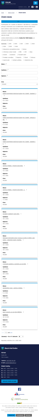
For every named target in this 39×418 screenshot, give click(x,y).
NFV (26, 52)
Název (3, 64)
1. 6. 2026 (5, 199)
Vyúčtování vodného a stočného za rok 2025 (16, 264)
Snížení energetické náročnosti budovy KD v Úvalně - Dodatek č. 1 (19, 94)
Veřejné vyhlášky (17, 60)
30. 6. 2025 (6, 219)
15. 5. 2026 (5, 175)
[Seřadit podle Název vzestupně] (6, 63)
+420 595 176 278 (10, 360)
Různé (26, 57)
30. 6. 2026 (6, 224)
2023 (33, 44)
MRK (20, 52)
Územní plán (6, 60)
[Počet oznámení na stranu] (20, 337)
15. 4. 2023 (5, 100)
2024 (4, 46)
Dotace (24, 49)
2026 (16, 46)
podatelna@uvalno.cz (10, 363)
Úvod (2, 13)
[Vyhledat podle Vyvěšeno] (19, 72)
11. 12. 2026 (5, 298)
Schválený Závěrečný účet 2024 (12, 214)
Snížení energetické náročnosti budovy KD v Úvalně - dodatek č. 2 (19, 143)
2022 (27, 44)
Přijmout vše (11, 415)
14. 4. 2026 (5, 171)
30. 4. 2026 (6, 195)
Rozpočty (19, 57)
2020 (15, 44)
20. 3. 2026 (6, 245)
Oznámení (12, 55)
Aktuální (5, 108)
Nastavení (28, 415)
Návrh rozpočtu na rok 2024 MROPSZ (13, 312)
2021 (21, 44)
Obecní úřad (11, 13)
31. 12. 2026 (6, 322)
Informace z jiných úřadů (9, 52)
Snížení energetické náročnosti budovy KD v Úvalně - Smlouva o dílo (19, 118)
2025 (10, 46)
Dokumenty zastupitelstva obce (11, 49)
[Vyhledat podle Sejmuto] (19, 78)
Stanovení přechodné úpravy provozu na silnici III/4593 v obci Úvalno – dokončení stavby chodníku (19, 239)
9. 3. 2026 (5, 293)
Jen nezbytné (20, 415)
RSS (27, 21)
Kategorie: (4, 43)
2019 (10, 44)
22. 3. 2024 (6, 148)
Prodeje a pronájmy (8, 57)
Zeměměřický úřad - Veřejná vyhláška (14, 288)
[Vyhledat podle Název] (19, 66)
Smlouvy (33, 57)
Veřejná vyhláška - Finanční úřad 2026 (14, 166)
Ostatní (5, 55)
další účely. (31, 407)
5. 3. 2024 (5, 124)
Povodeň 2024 (22, 55)
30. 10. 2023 (6, 317)
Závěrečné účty (29, 60)
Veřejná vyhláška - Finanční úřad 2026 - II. (15, 190)
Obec (31, 52)
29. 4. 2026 (6, 269)
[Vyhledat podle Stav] (19, 84)
